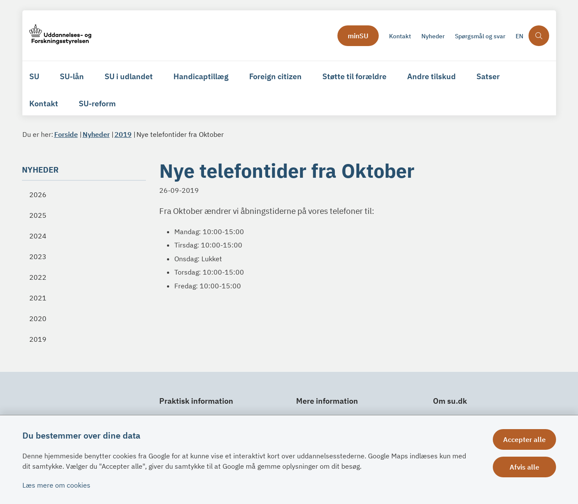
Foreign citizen (275, 76)
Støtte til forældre (354, 76)
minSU (358, 35)
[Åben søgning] (539, 35)
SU (34, 76)
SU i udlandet (129, 76)
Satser (488, 76)
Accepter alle (524, 439)
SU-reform (97, 103)
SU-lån (72, 76)
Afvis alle (524, 467)
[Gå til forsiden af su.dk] (180, 35)
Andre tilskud (431, 76)
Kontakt (43, 103)
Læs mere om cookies (56, 485)
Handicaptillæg (201, 76)
